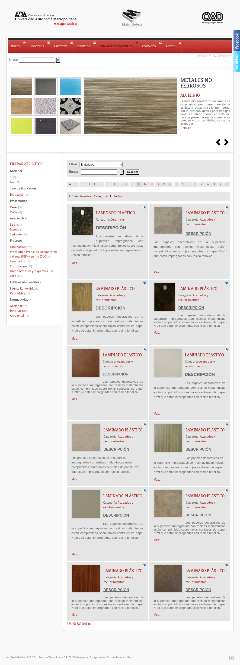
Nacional (19, 306)
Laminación (21, 247)
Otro (16, 276)
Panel (16, 207)
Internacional (22, 311)
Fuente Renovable (24, 288)
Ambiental (20, 315)
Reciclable (20, 293)
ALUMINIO (190, 95)
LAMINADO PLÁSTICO (115, 212)
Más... (75, 263)
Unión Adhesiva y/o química (32, 271)
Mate (16, 229)
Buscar (13, 60)
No (15, 182)
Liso (16, 224)
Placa (16, 212)
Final (89, 624)
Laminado (20, 261)
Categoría (100, 196)
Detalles (185, 128)
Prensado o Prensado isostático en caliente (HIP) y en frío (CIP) (33, 254)
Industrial (19, 194)
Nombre (86, 196)
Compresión (21, 266)
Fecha (118, 196)
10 (83, 624)
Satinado (18, 234)
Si (13, 177)
